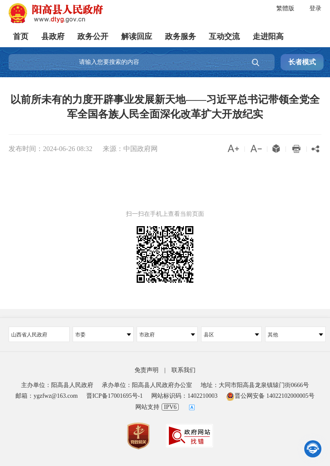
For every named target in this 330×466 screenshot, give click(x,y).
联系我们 (183, 370)
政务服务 (180, 36)
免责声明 (146, 370)
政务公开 (92, 36)
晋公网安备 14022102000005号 (270, 396)
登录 (315, 8)
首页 (20, 36)
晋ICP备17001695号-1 (114, 396)
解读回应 (136, 36)
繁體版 (285, 8)
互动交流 (224, 36)
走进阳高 (268, 36)
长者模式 (302, 62)
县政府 (52, 36)
